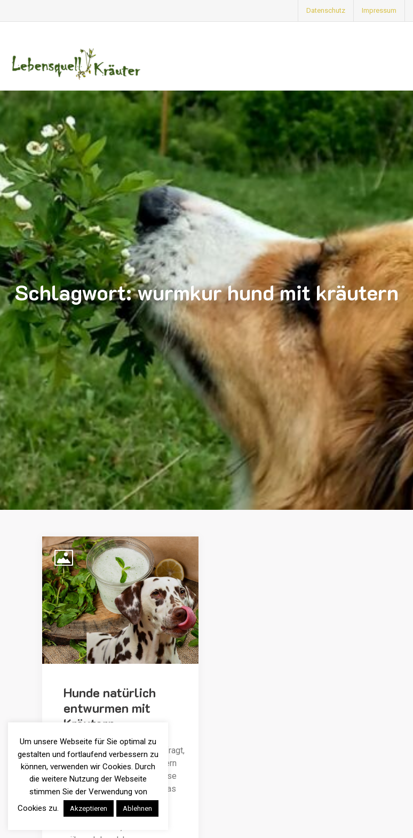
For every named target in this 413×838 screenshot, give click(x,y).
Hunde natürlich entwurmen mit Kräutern (109, 707)
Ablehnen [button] (137, 808)
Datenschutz (325, 10)
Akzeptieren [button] (88, 808)
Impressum (379, 10)
